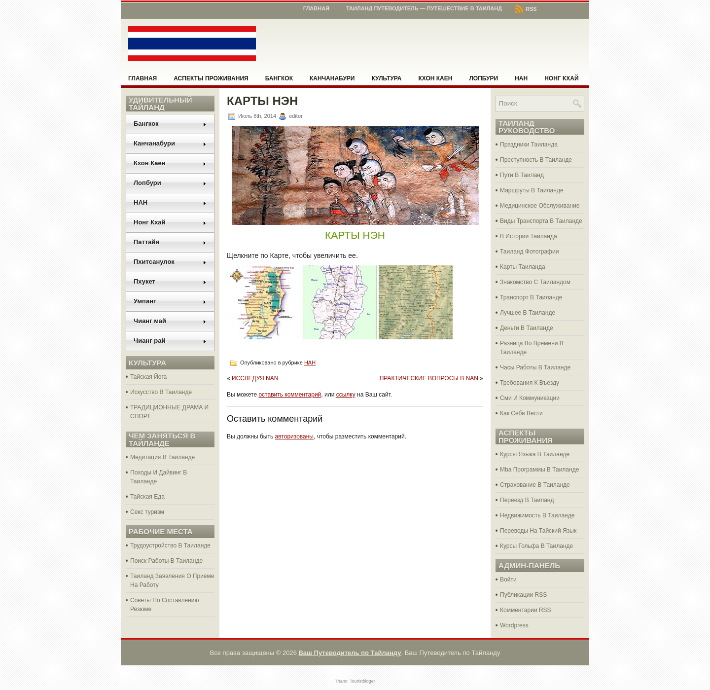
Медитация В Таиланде (162, 457)
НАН (521, 78)
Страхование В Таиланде (535, 484)
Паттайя (170, 242)
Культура (387, 78)
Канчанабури (332, 78)
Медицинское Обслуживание (539, 205)
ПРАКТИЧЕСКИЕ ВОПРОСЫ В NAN (429, 378)
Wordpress (514, 625)
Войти (508, 579)
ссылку (345, 394)
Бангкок (279, 78)
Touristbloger (362, 681)
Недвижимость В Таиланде (537, 515)
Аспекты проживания (211, 78)
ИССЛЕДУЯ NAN (255, 378)
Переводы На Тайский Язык (538, 530)
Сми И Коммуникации (530, 398)
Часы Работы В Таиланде (535, 367)
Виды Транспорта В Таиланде (541, 221)
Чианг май (170, 321)
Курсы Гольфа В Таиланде (536, 546)
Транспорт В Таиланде (531, 297)
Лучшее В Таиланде (527, 312)
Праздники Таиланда (529, 144)
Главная (316, 8)
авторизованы (294, 436)
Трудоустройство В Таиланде (170, 545)
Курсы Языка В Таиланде (534, 454)
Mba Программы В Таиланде (539, 469)
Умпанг (170, 301)
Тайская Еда (147, 496)
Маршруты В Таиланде (532, 190)
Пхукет (170, 281)
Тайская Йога (148, 376)
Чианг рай (170, 340)
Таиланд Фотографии (529, 251)
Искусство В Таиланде (161, 392)
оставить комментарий (289, 394)
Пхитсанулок (170, 261)
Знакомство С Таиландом (535, 282)
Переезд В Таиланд (527, 500)
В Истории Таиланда (528, 236)
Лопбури (483, 78)
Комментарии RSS (525, 610)
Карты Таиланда (522, 266)
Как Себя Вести (521, 413)
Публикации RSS (523, 594)
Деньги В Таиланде (526, 328)
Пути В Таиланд (522, 175)
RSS (526, 9)
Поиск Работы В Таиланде (166, 560)
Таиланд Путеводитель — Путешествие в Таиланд (424, 8)
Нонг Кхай (561, 78)
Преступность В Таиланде (536, 159)
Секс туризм (147, 511)
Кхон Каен (435, 78)
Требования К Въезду (529, 382)
